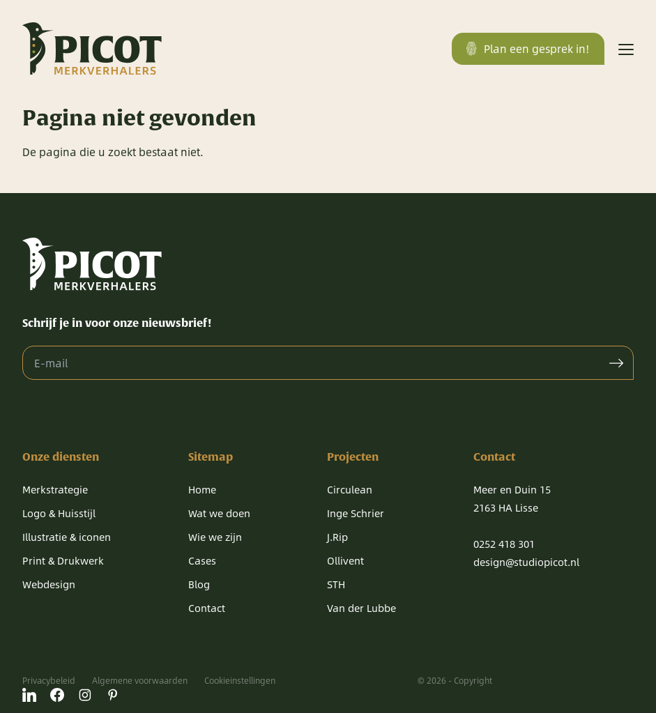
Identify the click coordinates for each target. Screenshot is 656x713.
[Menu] (626, 49)
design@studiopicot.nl (526, 562)
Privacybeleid (48, 680)
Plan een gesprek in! (528, 48)
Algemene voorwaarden (140, 680)
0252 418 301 (504, 544)
